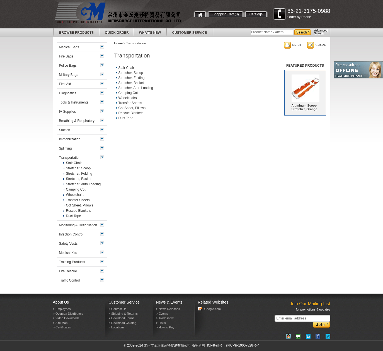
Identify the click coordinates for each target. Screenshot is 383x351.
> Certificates (62, 327)
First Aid (65, 84)
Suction (64, 130)
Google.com (212, 309)
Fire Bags (66, 56)
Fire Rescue (68, 271)
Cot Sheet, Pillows (132, 108)
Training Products (72, 262)
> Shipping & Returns (123, 313)
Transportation (70, 158)
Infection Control (71, 234)
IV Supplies (67, 112)
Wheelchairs (127, 98)
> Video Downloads (66, 318)
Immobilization (70, 139)
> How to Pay (165, 327)
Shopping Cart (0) (225, 14)
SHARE (321, 45)
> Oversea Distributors (68, 313)
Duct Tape (126, 118)
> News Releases (168, 309)
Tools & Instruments (73, 102)
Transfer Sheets (130, 103)
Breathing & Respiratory (76, 121)
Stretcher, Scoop (130, 73)
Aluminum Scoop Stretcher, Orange (304, 107)
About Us (61, 302)
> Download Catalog (122, 322)
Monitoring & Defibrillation (78, 225)
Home (118, 43)
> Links (161, 322)
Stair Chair (126, 68)
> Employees (62, 309)
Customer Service (124, 302)
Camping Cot (128, 93)
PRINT (297, 45)
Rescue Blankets (131, 113)
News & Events (169, 302)
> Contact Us (118, 309)
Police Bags (68, 66)
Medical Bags (69, 47)
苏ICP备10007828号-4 (242, 345)
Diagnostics (67, 93)
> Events (162, 313)
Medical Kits (68, 253)
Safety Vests (68, 244)
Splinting (65, 148)
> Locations (117, 327)
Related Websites (213, 302)
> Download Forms (122, 318)
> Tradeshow (165, 318)
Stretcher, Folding (131, 78)
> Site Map (60, 322)
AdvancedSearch (321, 32)
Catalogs (256, 14)
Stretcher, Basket (131, 83)
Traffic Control (69, 280)
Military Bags (68, 75)
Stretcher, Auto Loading (135, 88)
